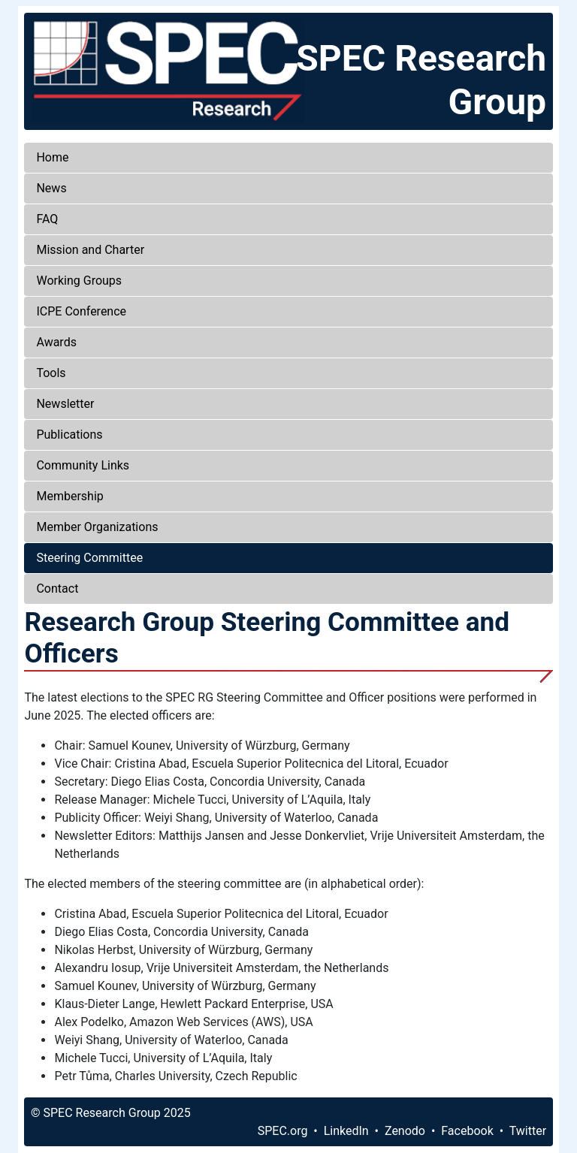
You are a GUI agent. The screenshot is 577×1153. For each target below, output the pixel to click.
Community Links (82, 465)
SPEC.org (283, 1131)
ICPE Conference (81, 311)
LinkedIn (346, 1131)
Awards (56, 342)
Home (52, 157)
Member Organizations (97, 527)
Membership (69, 496)
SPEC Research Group (421, 80)
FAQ (47, 219)
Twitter (527, 1131)
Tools (50, 373)
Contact (57, 588)
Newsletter (65, 404)
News (51, 188)
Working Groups (79, 280)
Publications (69, 434)
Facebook (467, 1131)
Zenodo (405, 1131)
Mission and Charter (90, 250)
